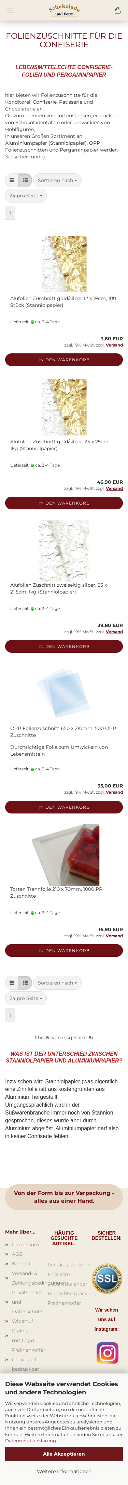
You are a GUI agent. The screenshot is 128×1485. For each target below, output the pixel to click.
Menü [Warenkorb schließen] (10, 10)
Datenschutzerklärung (30, 1440)
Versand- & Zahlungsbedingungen (25, 1278)
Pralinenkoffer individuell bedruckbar (25, 1359)
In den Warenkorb (64, 359)
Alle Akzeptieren (64, 1454)
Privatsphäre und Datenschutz (25, 1302)
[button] (12, 180)
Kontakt (21, 1264)
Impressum (25, 1244)
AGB (17, 1254)
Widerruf (22, 1321)
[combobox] (57, 180)
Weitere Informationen (64, 1471)
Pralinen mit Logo (23, 1335)
